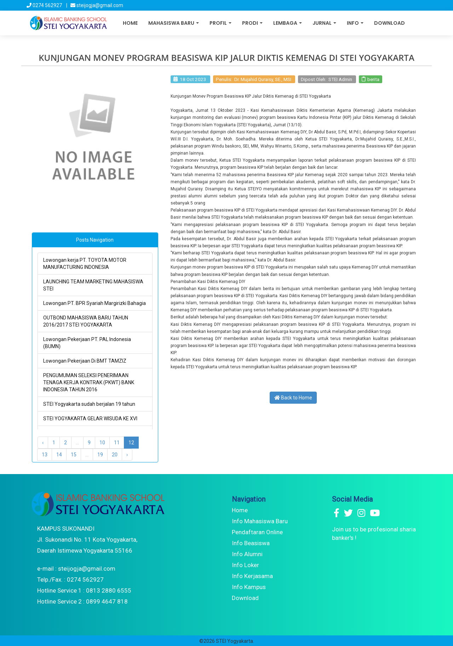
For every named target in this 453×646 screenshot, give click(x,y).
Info (355, 23)
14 (59, 454)
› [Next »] (127, 454)
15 (73, 454)
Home (130, 23)
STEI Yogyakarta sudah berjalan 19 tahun (89, 404)
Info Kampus (249, 586)
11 (117, 442)
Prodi (252, 23)
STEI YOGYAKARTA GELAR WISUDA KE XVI (90, 418)
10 (102, 442)
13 (44, 454)
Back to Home (293, 397)
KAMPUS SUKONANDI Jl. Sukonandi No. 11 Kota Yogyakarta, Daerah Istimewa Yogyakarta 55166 (87, 539)
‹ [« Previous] (43, 442)
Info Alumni (247, 554)
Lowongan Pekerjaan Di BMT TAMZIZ (84, 361)
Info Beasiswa (251, 543)
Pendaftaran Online (257, 532)
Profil (220, 23)
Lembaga (287, 23)
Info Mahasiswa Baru (260, 521)
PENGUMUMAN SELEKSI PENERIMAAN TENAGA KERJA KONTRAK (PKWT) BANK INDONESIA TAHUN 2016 (88, 382)
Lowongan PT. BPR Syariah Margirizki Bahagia (94, 303)
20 (114, 454)
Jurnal (324, 23)
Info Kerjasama (252, 575)
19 (100, 454)
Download (389, 23)
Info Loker (245, 565)
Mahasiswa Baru (173, 23)
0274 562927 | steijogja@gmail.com (75, 5)
